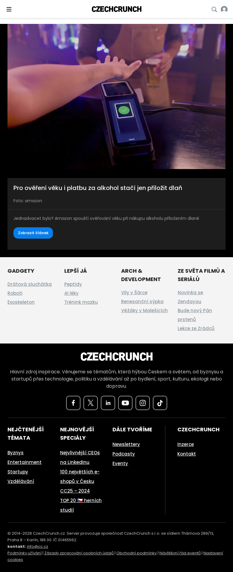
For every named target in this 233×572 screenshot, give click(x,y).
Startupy (17, 472)
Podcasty (123, 454)
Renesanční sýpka (142, 301)
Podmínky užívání (24, 553)
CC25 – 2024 (75, 491)
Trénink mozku (81, 302)
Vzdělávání (20, 481)
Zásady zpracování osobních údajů (79, 553)
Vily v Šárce (134, 292)
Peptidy (73, 284)
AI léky (71, 293)
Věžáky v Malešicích (144, 310)
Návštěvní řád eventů (180, 553)
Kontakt (186, 454)
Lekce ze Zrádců (196, 328)
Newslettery (126, 444)
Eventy (120, 463)
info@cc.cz (37, 546)
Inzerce (185, 444)
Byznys (15, 453)
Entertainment (24, 462)
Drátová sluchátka (29, 284)
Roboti (14, 293)
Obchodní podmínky (136, 553)
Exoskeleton (21, 302)
